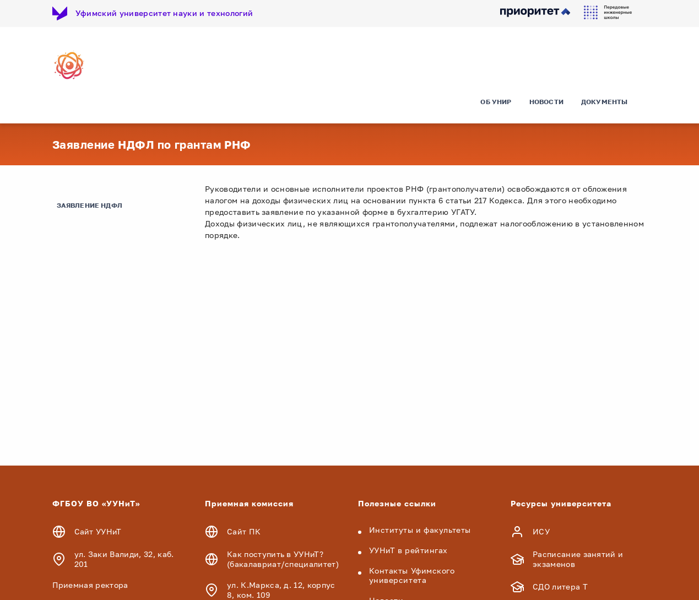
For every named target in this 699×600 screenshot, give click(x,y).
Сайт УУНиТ (98, 531)
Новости (546, 102)
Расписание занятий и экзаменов (578, 559)
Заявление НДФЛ (90, 205)
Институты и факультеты (420, 529)
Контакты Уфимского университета (412, 575)
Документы (604, 102)
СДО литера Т (560, 586)
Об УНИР (495, 102)
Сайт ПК (244, 531)
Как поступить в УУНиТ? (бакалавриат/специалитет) (283, 559)
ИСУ (541, 531)
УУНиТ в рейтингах (408, 550)
